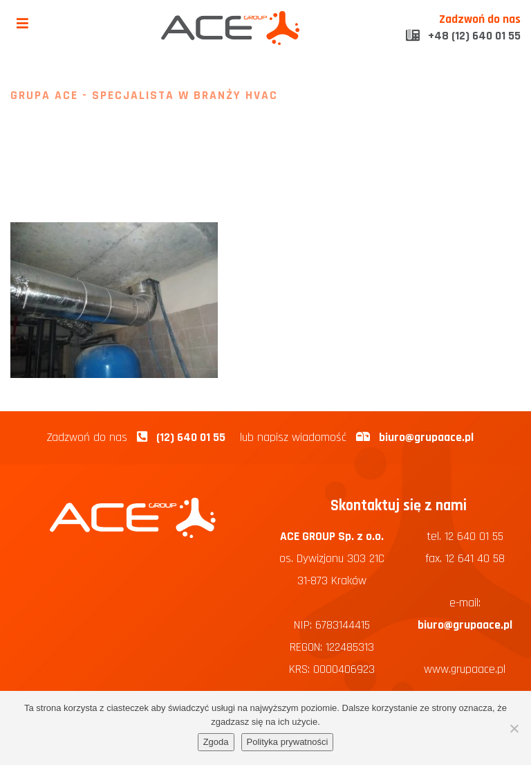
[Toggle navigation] (22, 24)
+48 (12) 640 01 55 (463, 36)
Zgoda (216, 742)
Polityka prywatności (287, 742)
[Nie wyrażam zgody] (514, 728)
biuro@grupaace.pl (426, 437)
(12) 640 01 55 (190, 437)
